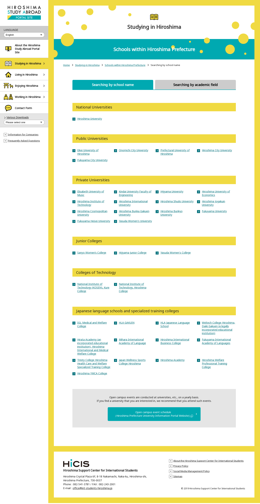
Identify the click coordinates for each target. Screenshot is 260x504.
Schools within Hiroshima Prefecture (125, 65)
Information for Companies (23, 134)
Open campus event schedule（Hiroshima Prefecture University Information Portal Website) (153, 414)
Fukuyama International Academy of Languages (216, 341)
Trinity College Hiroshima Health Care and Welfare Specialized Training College (93, 363)
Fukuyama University (214, 211)
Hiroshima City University (217, 150)
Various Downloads (17, 117)
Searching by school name (113, 84)
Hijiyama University (171, 191)
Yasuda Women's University (135, 221)
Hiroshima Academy (172, 360)
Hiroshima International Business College (174, 341)
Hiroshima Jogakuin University (213, 203)
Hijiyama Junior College (133, 252)
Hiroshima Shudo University (177, 201)
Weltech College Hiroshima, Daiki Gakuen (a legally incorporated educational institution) (218, 328)
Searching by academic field (195, 84)
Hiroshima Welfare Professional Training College (214, 363)
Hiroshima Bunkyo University (171, 212)
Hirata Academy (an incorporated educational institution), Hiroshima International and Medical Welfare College (92, 346)
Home (66, 65)
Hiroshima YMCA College (92, 373)
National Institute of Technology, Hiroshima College (132, 287)
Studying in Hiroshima (87, 65)
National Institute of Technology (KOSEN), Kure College (93, 287)
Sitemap (177, 477)
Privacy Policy (180, 467)
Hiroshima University (89, 118)
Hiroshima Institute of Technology (90, 203)
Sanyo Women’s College (91, 252)
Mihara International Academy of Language (132, 341)
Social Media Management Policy (191, 472)
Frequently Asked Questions (24, 140)
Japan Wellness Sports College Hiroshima (132, 361)
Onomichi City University (133, 150)
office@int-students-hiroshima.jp (92, 489)
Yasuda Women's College (175, 252)
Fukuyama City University (92, 160)
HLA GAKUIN (126, 322)
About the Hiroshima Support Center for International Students (208, 461)
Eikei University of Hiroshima (87, 151)
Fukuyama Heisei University (93, 221)
